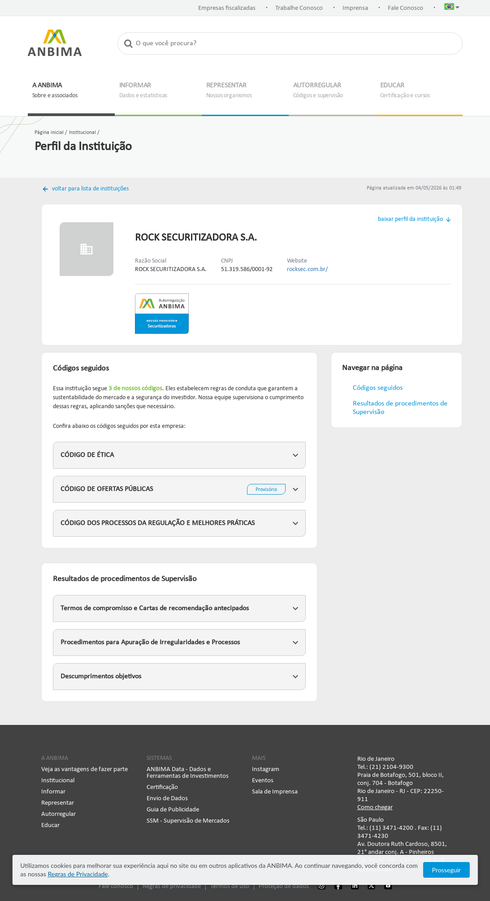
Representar (57, 803)
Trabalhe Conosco (299, 8)
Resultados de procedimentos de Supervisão (400, 408)
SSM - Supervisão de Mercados (188, 821)
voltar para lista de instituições (90, 188)
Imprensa (355, 8)
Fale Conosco (405, 8)
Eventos (262, 780)
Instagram (265, 769)
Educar (50, 825)
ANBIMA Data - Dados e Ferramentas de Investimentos (188, 773)
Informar (53, 792)
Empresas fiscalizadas (227, 8)
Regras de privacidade (172, 886)
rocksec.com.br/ (307, 269)
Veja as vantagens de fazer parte (84, 769)
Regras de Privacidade (78, 874)
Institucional (57, 780)
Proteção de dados (284, 886)
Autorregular (58, 814)
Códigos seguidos (378, 388)
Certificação (162, 787)
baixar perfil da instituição (410, 219)
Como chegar (375, 807)
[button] (452, 8)
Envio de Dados (167, 798)
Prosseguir (446, 870)
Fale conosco (116, 886)
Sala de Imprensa (275, 792)
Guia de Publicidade (173, 809)
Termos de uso (229, 886)
